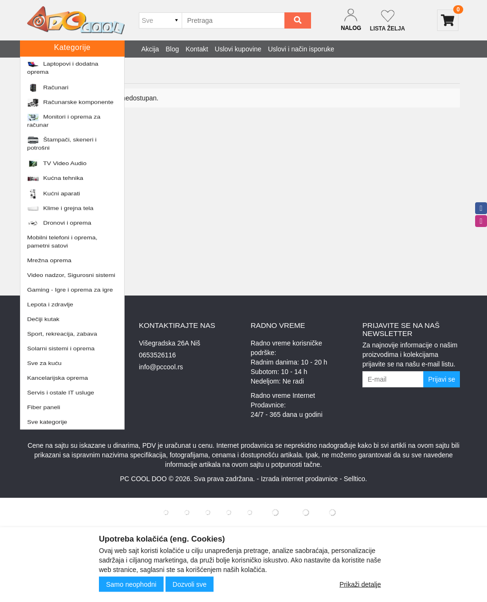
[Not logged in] (387, 20)
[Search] (297, 20)
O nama (39, 367)
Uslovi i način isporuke (301, 49)
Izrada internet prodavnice (299, 479)
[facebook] (481, 208)
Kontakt (196, 49)
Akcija (150, 49)
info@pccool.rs (161, 367)
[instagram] (481, 221)
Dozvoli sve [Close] (190, 584)
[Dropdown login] (351, 20)
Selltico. (355, 479)
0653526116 (157, 355)
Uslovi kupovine (238, 49)
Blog (172, 49)
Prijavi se (441, 379)
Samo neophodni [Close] (131, 584)
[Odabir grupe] (160, 20)
